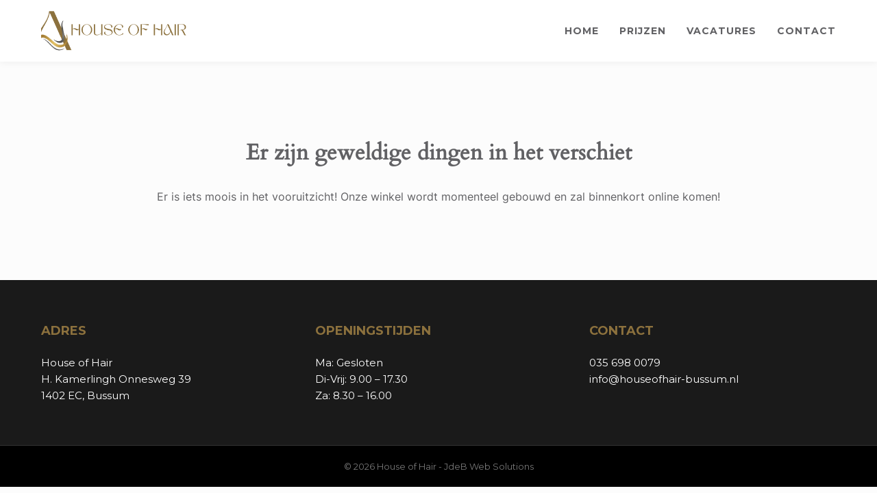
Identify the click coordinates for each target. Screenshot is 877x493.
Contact (806, 31)
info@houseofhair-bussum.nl (664, 378)
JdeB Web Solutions (489, 466)
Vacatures (721, 31)
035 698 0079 (624, 362)
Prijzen (642, 31)
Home (582, 31)
